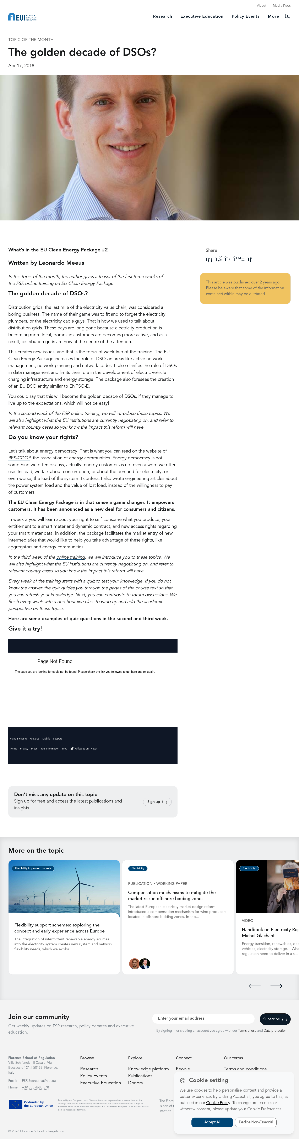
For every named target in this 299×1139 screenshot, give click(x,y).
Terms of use (247, 1030)
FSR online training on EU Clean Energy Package (64, 283)
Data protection (275, 1030)
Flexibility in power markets (33, 868)
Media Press (282, 5)
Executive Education (100, 1082)
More (273, 17)
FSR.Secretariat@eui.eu (39, 1080)
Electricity (137, 868)
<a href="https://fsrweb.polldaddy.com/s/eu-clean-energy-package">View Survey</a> (93, 701)
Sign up (157, 802)
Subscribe (275, 1019)
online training (85, 413)
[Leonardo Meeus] (144, 963)
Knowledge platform (148, 1068)
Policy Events (246, 17)
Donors (135, 1082)
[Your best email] (203, 1018)
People (183, 1068)
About (261, 5)
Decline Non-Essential (256, 1122)
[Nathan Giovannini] (134, 963)
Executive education (201, 17)
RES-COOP (19, 458)
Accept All (212, 1122)
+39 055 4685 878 (35, 1087)
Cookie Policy (218, 1103)
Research (162, 17)
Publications (140, 1075)
